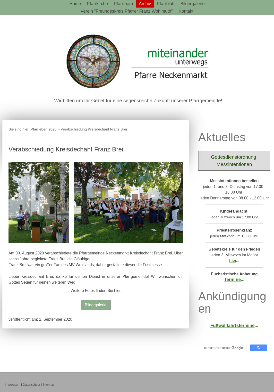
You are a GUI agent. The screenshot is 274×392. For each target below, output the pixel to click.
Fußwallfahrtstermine (232, 325)
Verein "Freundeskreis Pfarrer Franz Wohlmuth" (127, 11)
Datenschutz (31, 384)
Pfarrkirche (97, 3)
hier (232, 261)
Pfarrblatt (166, 3)
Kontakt (186, 11)
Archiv (145, 3)
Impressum (12, 384)
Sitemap (48, 384)
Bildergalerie (192, 3)
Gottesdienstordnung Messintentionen (234, 160)
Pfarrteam (123, 3)
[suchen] (223, 348)
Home (75, 3)
